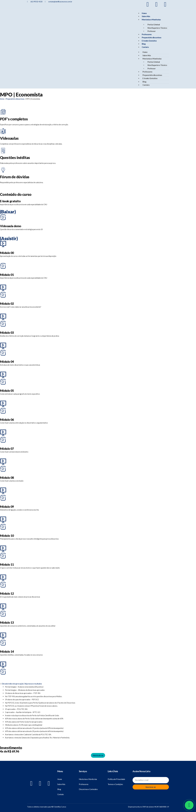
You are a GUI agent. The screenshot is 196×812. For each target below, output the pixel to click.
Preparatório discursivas (151, 37)
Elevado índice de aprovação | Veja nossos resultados (22, 684)
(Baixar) (8, 211)
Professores (146, 34)
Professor (151, 31)
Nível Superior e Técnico (157, 28)
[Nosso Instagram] (156, 4)
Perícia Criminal (153, 24)
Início (2, 99)
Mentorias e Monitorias (151, 19)
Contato (145, 47)
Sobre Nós (146, 16)
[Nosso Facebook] (148, 4)
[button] (98, 683)
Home (144, 13)
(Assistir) (9, 238)
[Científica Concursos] (40, 775)
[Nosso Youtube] (165, 4)
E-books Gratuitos (149, 41)
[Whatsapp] (189, 805)
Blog (144, 44)
